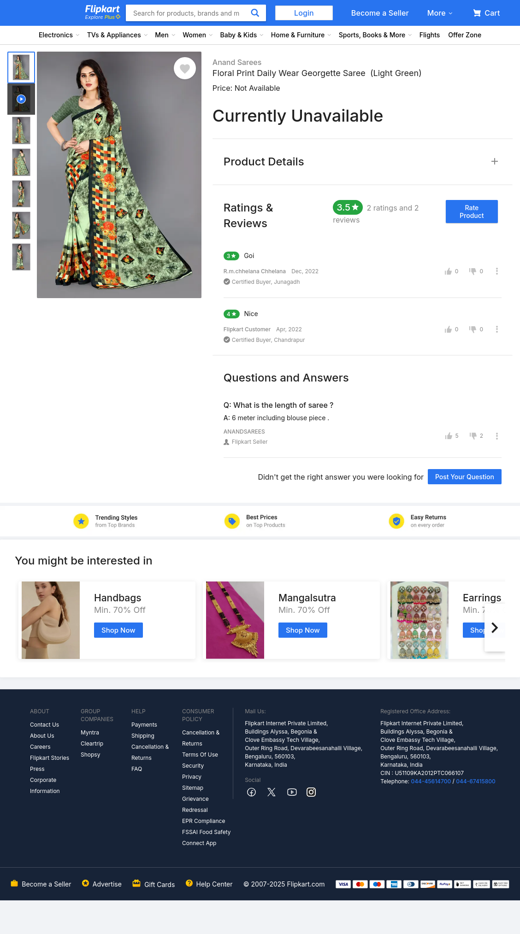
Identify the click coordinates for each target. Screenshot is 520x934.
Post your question (464, 477)
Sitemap (192, 787)
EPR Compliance (203, 820)
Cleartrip (92, 743)
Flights (430, 35)
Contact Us (44, 724)
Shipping (142, 735)
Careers (40, 746)
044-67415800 (476, 781)
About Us (42, 735)
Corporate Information (45, 785)
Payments (144, 724)
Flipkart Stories (49, 757)
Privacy (191, 776)
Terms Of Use (200, 754)
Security (193, 765)
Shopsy (90, 754)
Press (37, 768)
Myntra (90, 732)
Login (304, 13)
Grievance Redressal (195, 804)
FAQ (136, 768)
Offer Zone (464, 35)
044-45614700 (431, 781)
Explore (102, 17)
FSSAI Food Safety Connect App (206, 837)
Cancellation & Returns (150, 752)
